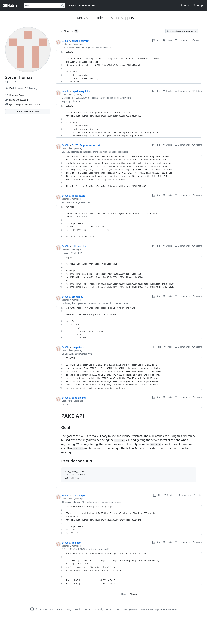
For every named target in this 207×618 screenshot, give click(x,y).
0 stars (197, 40)
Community (98, 609)
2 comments (183, 495)
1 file (156, 40)
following (31, 88)
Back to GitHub (87, 5)
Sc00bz (66, 40)
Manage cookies (130, 609)
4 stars (197, 397)
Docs (108, 609)
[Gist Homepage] (12, 5)
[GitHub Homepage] (32, 609)
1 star (197, 495)
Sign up (198, 5)
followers (14, 88)
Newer (133, 593)
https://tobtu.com (19, 99)
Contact (117, 609)
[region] (129, 67)
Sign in (184, 5)
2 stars (197, 245)
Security (78, 609)
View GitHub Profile (28, 111)
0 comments (182, 40)
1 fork (168, 346)
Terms (59, 609)
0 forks (167, 40)
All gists (72, 5)
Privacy (68, 609)
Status (87, 609)
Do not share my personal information (159, 609)
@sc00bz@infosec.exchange (24, 104)
